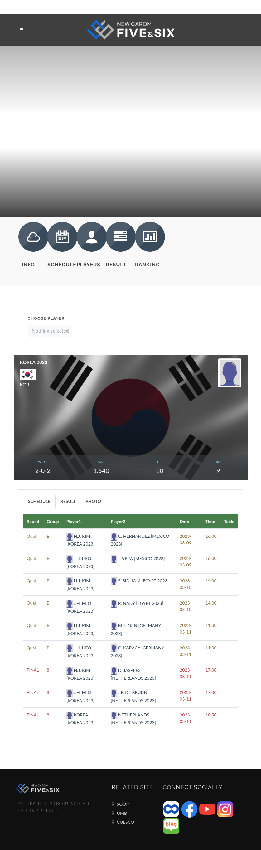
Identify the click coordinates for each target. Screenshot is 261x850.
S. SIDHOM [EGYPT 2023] (140, 580)
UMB (119, 813)
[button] (50, 331)
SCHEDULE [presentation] (39, 501)
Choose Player (46, 318)
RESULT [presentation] (68, 501)
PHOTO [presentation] (93, 501)
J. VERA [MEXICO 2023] (138, 558)
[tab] (39, 501)
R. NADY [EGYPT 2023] (137, 603)
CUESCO (123, 822)
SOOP (120, 804)
